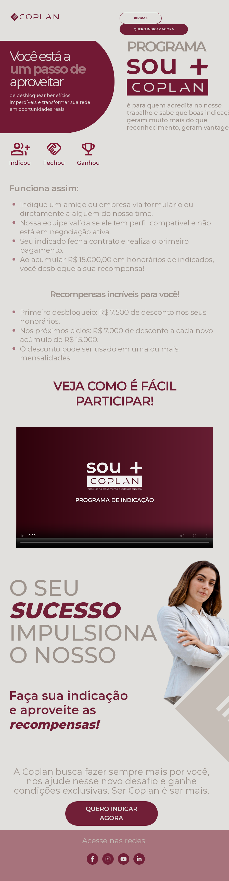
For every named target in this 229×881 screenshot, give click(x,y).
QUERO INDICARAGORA (111, 813)
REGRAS (140, 18)
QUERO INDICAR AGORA (154, 29)
